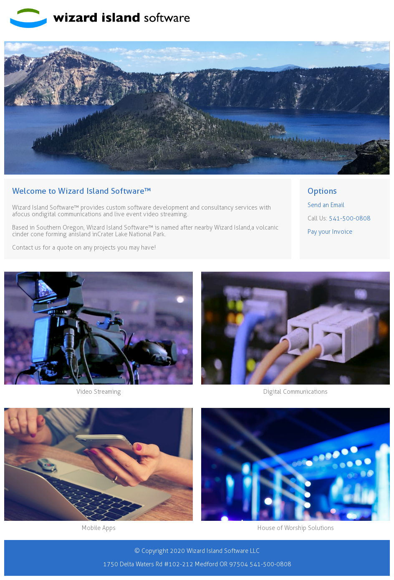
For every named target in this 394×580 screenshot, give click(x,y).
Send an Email (326, 205)
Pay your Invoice (330, 231)
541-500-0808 (350, 218)
